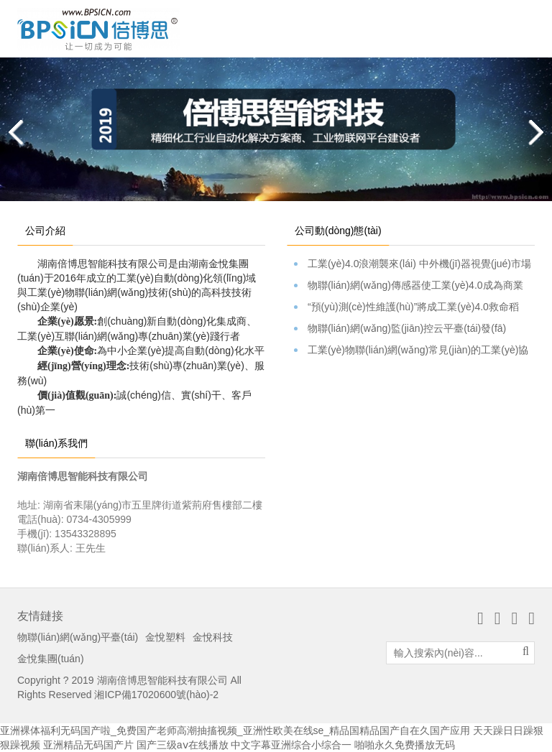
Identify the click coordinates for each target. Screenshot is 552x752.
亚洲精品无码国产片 (88, 745)
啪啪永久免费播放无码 (404, 745)
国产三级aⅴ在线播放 (183, 745)
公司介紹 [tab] (45, 230)
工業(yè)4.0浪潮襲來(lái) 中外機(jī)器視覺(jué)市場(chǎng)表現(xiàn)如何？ (414, 264)
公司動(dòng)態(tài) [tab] (338, 230)
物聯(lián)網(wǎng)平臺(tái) (77, 637)
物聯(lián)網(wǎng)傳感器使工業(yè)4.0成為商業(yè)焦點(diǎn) (414, 285)
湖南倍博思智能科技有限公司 (162, 680)
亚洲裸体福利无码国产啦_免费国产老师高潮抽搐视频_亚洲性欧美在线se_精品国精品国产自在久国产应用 (235, 730)
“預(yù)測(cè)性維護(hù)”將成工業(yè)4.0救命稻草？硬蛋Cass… (414, 307)
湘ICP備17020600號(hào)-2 (156, 694)
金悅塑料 (165, 637)
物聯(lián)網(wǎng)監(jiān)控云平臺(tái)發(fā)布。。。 (414, 328)
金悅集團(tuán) (50, 658)
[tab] (399, 223)
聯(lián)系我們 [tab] (56, 443)
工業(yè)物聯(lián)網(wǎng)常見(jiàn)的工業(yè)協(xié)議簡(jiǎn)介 (414, 350)
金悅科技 (213, 637)
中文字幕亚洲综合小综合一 (291, 745)
